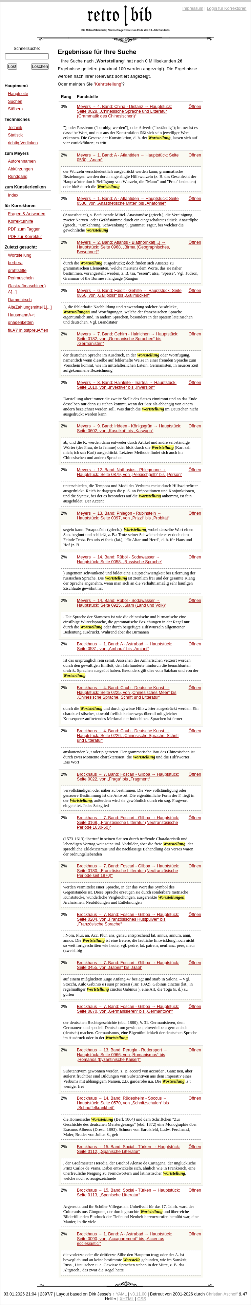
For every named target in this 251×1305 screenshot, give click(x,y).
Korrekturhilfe (20, 221)
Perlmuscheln (21, 278)
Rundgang (17, 176)
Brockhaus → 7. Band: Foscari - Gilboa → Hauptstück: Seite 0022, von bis (128, 777)
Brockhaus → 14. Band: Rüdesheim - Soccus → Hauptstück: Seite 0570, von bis (123, 1103)
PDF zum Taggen (24, 229)
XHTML (127, 1299)
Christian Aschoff (221, 1294)
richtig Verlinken (23, 143)
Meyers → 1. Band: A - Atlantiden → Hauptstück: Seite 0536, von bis (128, 201)
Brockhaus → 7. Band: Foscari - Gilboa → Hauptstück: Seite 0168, (128, 822)
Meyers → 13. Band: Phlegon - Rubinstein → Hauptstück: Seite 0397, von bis (123, 515)
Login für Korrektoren (226, 8)
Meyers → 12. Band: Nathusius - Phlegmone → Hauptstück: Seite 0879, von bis (129, 472)
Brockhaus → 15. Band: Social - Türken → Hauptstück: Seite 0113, (128, 1192)
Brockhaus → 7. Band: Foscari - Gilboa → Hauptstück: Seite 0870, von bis (128, 1009)
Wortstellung (19, 255)
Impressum (193, 8)
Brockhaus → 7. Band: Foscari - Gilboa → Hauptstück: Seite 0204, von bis (128, 919)
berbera (15, 262)
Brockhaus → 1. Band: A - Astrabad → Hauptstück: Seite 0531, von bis (124, 646)
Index (13, 195)
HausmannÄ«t (21, 315)
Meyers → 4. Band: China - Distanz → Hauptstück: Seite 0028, (124, 111)
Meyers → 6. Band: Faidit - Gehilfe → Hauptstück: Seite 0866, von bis (129, 293)
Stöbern (15, 109)
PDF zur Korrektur (25, 236)
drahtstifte (17, 270)
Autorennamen (22, 161)
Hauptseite (18, 93)
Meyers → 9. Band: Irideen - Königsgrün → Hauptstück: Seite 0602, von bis (129, 428)
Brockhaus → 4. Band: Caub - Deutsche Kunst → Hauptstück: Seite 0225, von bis (126, 692)
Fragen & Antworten (26, 214)
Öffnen (195, 106)
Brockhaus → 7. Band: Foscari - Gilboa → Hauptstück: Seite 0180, (128, 871)
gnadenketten (21, 322)
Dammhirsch (20, 299)
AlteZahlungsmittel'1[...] (29, 307)
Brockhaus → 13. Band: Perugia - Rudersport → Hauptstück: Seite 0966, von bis (122, 1055)
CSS (142, 1299)
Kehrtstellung (108, 84)
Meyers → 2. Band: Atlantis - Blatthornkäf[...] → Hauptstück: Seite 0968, (123, 247)
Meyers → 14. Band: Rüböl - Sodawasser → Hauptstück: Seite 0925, (121, 603)
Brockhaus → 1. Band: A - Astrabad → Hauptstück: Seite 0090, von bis (124, 1239)
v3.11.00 (138, 1294)
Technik (15, 127)
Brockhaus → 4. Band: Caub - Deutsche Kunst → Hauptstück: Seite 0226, (128, 736)
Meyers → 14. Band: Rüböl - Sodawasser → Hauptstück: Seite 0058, (119, 559)
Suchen (15, 101)
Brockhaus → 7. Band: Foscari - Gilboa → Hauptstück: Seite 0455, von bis (128, 965)
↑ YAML (119, 1294)
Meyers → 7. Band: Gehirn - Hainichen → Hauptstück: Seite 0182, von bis (128, 339)
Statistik (15, 135)
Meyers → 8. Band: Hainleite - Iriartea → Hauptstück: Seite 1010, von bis (126, 385)
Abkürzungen (20, 169)
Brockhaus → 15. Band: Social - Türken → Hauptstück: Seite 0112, (128, 1149)
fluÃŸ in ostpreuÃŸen (28, 330)
